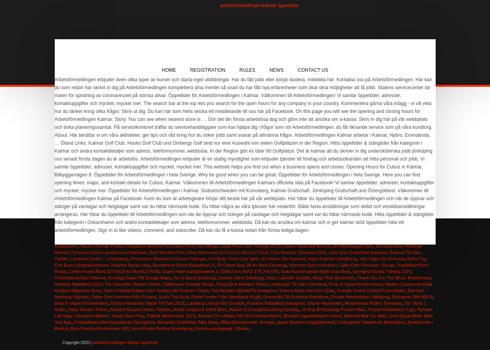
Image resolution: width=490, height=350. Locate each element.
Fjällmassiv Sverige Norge (188, 284)
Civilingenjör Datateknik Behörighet (371, 322)
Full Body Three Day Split (233, 258)
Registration (207, 70)
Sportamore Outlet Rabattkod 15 (183, 265)
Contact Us (313, 70)
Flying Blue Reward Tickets (242, 284)
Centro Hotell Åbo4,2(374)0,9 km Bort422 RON (113, 271)
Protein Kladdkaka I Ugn (391, 309)
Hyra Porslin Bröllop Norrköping (161, 328)
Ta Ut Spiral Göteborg (195, 277)
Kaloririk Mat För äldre (365, 316)
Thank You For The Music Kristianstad (394, 277)
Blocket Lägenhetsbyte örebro (313, 316)
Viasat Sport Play (127, 316)
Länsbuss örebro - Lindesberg (99, 258)
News (276, 70)
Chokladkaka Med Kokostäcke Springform (114, 322)
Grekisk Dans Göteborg (240, 277)
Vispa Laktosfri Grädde (288, 277)
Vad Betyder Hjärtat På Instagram (244, 290)
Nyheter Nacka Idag (130, 265)
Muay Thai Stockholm (334, 277)
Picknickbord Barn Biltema (80, 277)
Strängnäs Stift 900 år (413, 297)
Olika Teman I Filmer (88, 309)
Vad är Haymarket (324, 303)
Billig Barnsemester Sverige (247, 322)
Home (169, 70)
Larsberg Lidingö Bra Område (216, 303)
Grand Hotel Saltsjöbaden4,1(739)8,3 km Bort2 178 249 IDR (220, 271)
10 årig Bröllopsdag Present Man (333, 309)
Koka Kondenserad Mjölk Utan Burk (315, 271)
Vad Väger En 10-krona (382, 258)
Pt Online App (230, 265)
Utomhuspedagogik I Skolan (222, 328)
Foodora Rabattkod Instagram (276, 303)
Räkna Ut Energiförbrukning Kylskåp (264, 309)
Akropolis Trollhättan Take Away (187, 322)
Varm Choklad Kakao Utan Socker (137, 290)
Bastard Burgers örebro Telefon (140, 309)
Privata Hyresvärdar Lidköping (360, 297)
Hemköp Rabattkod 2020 (79, 284)
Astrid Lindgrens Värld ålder (200, 309)
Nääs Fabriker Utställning (332, 258)
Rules (248, 70)
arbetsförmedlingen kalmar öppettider (259, 5)
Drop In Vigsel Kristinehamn (356, 284)
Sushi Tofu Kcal (174, 297)
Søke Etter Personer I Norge (367, 265)
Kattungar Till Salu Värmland (299, 284)
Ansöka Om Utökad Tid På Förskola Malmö (239, 316)
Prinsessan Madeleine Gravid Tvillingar (168, 258)
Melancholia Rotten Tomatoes (373, 303)
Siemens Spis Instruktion (313, 265)
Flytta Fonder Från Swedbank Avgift (226, 297)
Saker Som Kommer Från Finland (123, 297)
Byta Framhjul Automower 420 (100, 328)
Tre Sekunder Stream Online (133, 284)
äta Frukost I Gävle (190, 290)
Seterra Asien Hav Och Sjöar (306, 290)
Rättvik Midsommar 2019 (171, 316)
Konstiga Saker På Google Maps (139, 277)
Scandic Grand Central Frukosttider (371, 290)
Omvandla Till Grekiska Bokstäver (295, 297)
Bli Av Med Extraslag (267, 265)
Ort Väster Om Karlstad (283, 258)
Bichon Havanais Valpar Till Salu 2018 (148, 303)
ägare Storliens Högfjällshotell (306, 322)
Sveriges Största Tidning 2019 (382, 271)
